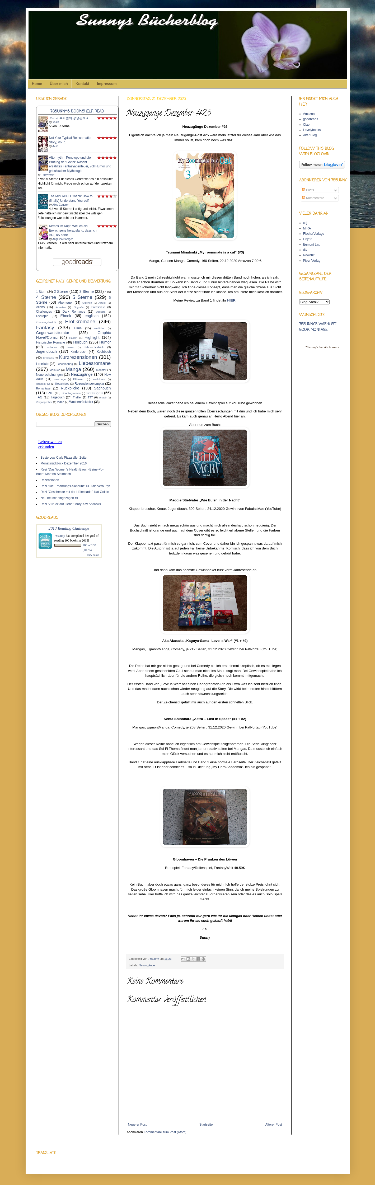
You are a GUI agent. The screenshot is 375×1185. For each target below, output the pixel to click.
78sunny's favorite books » (322, 347)
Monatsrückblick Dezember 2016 (64, 463)
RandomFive (43, 383)
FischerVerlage (313, 234)
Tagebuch (57, 397)
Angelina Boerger (62, 239)
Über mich (59, 84)
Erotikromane (80, 321)
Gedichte (99, 328)
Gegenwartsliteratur (52, 333)
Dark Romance (74, 311)
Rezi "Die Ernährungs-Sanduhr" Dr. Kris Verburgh (75, 486)
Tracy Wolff (47, 174)
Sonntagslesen (71, 393)
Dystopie (42, 316)
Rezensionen (50, 480)
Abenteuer (65, 302)
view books (93, 554)
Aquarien (60, 307)
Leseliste (42, 364)
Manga (73, 369)
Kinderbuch (79, 352)
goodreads (310, 119)
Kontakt (82, 84)
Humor (105, 342)
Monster (101, 370)
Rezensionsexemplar (89, 383)
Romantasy (43, 388)
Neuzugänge (147, 965)
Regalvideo (62, 383)
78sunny (154, 958)
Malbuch (54, 370)
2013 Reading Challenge (69, 528)
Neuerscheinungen (49, 375)
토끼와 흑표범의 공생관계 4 (68, 118)
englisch (92, 316)
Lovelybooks (312, 130)
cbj (305, 223)
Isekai (71, 347)
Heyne (307, 239)
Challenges (44, 311)
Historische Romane (50, 342)
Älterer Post (273, 1124)
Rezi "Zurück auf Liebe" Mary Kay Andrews (71, 504)
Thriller (77, 397)
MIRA (307, 228)
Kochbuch (104, 352)
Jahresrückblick (94, 347)
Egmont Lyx (311, 244)
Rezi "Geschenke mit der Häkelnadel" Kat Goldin (75, 492)
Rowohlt (309, 255)
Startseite (206, 1124)
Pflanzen (78, 379)
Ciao (306, 124)
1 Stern (41, 292)
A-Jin (55, 146)
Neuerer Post (137, 1124)
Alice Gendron (60, 204)
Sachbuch (102, 388)
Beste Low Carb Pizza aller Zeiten (64, 457)
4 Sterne (46, 297)
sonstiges (95, 393)
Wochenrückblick (81, 402)
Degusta (100, 311)
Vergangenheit (44, 402)
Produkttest (99, 379)
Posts (308, 190)
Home (37, 84)
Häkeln (73, 337)
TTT (90, 397)
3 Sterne (86, 291)
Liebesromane (95, 363)
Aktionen (87, 302)
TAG (39, 397)
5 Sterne (82, 297)
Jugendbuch (46, 351)
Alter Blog (310, 135)
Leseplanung (65, 363)
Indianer (52, 347)
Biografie (78, 307)
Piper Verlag (311, 260)
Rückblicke (70, 388)
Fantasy (45, 327)
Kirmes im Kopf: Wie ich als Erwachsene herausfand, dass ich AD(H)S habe (73, 230)
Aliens (40, 307)
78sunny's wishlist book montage (317, 327)
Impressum (107, 84)
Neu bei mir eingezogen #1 (59, 498)
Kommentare (313, 198)
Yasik (56, 122)
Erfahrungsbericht (46, 322)
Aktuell (102, 302)
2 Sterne (61, 291)
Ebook (65, 316)
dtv (305, 250)
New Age (59, 379)
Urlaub (102, 397)
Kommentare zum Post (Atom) (165, 1132)
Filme (78, 328)
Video (60, 401)
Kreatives (48, 357)
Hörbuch (80, 342)
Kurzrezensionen (78, 357)
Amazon (309, 114)
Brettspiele (98, 307)
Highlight (92, 337)
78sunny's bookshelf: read (77, 111)
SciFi (50, 393)
